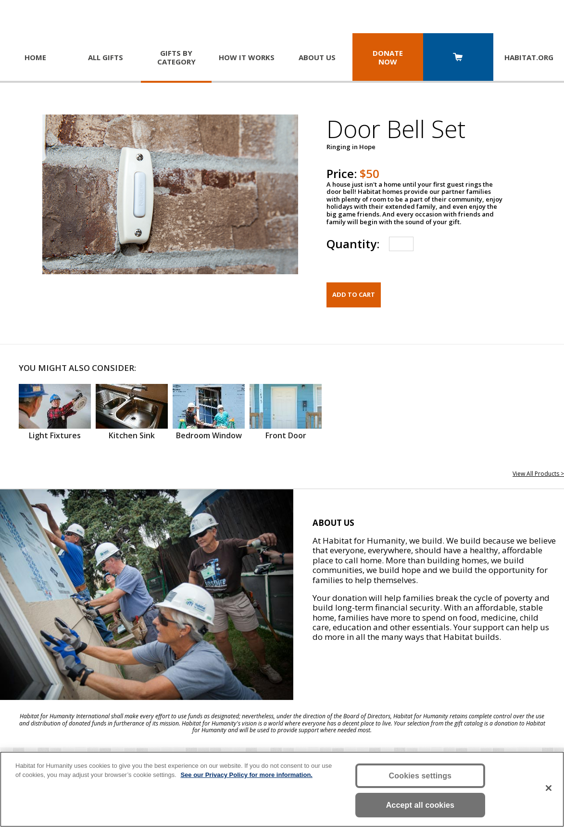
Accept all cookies (420, 805)
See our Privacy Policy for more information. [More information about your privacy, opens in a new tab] (246, 774)
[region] (282, 789)
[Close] (548, 788)
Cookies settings (420, 776)
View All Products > (538, 474)
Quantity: (352, 244)
